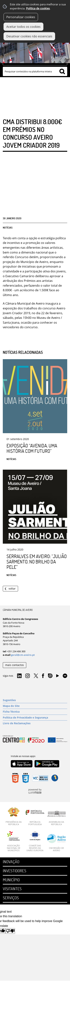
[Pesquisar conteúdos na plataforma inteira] (62, 71)
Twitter (36, 676)
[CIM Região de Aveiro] (56, 843)
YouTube (57, 676)
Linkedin (19, 676)
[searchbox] (35, 71)
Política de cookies (38, 8)
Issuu (50, 676)
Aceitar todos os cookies (23, 27)
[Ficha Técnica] (35, 711)
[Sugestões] (35, 700)
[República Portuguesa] (35, 817)
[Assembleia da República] (56, 817)
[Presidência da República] (13, 817)
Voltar (12, 588)
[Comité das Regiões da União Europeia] (35, 841)
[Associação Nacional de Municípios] (13, 841)
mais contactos (14, 665)
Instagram (27, 676)
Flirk (65, 676)
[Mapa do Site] (35, 705)
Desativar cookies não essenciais (29, 36)
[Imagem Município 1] (35, 48)
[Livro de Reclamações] (35, 723)
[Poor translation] (10, 931)
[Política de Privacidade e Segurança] (35, 717)
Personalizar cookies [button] (20, 17)
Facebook (43, 676)
